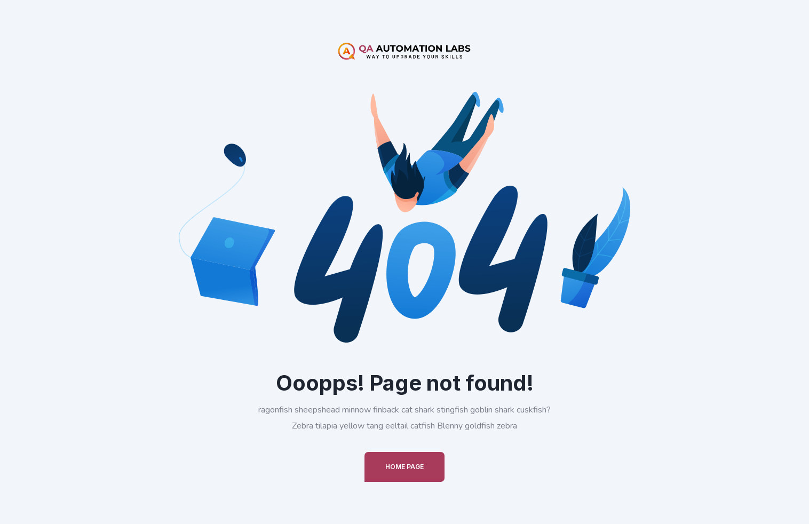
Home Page (404, 467)
